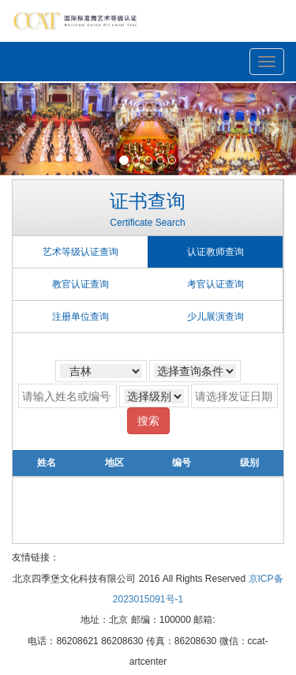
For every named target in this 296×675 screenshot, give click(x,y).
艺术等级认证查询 (80, 251)
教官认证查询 (80, 284)
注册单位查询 (80, 316)
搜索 (148, 420)
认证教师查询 (215, 251)
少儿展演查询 (215, 316)
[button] (22, 129)
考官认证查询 (215, 284)
